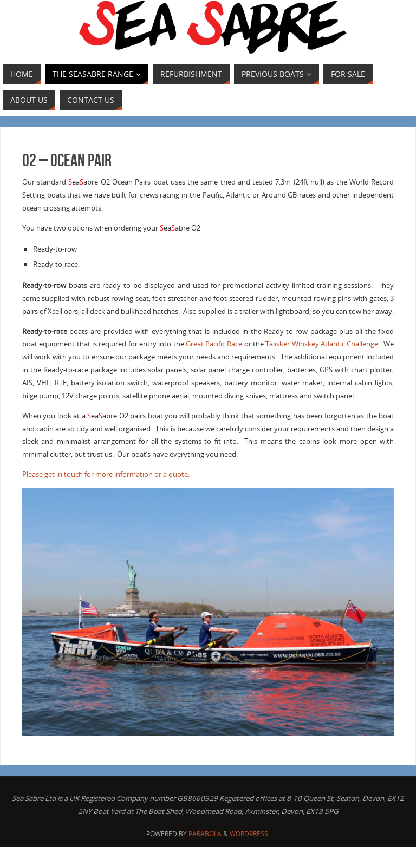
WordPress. (250, 833)
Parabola (205, 833)
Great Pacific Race (214, 344)
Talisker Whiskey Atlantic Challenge (321, 344)
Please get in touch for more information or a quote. (106, 474)
